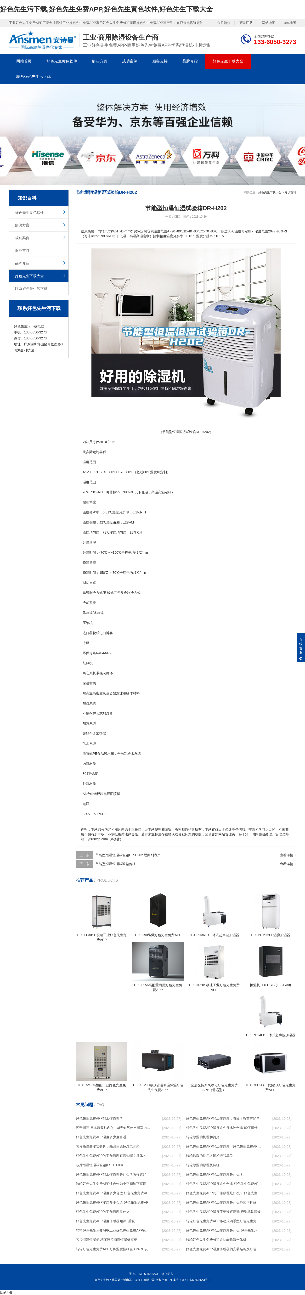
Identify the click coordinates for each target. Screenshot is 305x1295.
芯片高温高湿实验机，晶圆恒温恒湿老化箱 (108, 1146)
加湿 (86, 703)
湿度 (86, 482)
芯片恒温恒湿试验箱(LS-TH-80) (99, 1165)
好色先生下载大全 (228, 61)
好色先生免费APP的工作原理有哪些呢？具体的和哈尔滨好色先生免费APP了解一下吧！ (114, 1156)
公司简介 (224, 23)
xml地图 (290, 23)
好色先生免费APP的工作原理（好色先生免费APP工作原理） (224, 1146)
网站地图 (268, 23)
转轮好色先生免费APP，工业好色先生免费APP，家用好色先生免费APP (114, 1230)
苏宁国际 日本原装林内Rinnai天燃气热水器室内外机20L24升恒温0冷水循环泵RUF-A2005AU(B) (114, 1128)
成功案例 (129, 61)
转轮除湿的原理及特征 (203, 1165)
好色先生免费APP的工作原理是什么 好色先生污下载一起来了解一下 (224, 1230)
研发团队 (246, 23)
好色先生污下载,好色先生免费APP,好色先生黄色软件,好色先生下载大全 (106, 9)
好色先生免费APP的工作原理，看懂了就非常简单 (223, 1118)
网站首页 (24, 61)
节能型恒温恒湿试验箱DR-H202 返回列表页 (128, 855)
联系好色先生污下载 (33, 76)
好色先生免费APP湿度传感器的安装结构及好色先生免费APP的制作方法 (224, 1249)
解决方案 (99, 61)
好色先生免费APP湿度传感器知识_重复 (105, 1221)
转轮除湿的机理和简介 (203, 1137)
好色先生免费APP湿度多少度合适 (101, 1137)
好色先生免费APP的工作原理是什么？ (214, 1174)
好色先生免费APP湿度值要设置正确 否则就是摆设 (223, 1212)
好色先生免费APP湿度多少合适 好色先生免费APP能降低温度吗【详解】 (224, 1184)
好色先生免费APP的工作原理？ (99, 1118)
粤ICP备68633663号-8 (196, 1280)
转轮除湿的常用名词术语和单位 (209, 1156)
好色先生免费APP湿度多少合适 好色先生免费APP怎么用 (114, 1202)
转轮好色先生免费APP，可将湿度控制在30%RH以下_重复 (114, 1249)
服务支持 (160, 61)
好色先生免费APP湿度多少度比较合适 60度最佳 (222, 1128)
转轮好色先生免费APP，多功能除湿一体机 (216, 1240)
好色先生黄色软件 (61, 61)
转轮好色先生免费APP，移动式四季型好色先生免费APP (224, 1221)
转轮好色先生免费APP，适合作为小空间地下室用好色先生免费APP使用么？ (114, 1184)
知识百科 (290, 192)
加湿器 (108, 713)
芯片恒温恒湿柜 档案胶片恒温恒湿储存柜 (106, 1240)
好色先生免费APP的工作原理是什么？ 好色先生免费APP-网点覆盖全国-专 (224, 1193)
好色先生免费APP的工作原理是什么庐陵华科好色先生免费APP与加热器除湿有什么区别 (224, 1202)
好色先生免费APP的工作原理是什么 (103, 1212)
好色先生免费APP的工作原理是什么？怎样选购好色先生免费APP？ (114, 1174)
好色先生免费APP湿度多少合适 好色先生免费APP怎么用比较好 (114, 1193)
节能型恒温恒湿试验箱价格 (116, 864)
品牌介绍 (190, 61)
